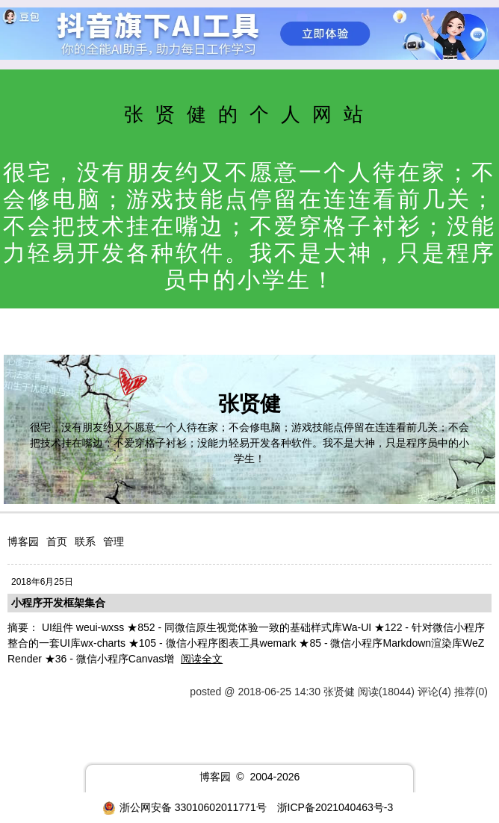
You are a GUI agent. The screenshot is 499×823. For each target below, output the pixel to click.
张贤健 (249, 403)
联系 (85, 541)
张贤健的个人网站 (249, 114)
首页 (56, 541)
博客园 (23, 541)
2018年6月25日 (42, 582)
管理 (113, 541)
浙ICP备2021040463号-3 (335, 807)
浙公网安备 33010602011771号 (184, 807)
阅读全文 (202, 659)
